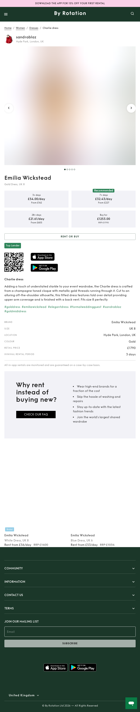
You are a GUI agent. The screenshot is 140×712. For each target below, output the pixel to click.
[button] (70, 568)
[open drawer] (5, 14)
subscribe (70, 643)
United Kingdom (21, 695)
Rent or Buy (70, 237)
